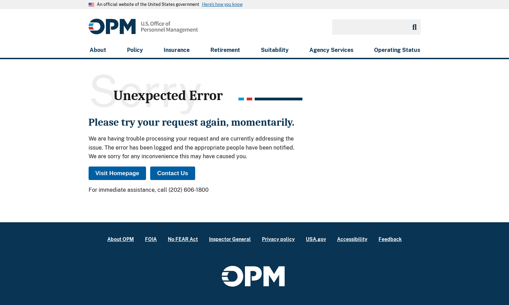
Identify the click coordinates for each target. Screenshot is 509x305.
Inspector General (230, 239)
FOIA (151, 239)
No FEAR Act (183, 239)
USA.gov (316, 239)
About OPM (120, 239)
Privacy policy (278, 239)
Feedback (390, 239)
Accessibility (352, 239)
